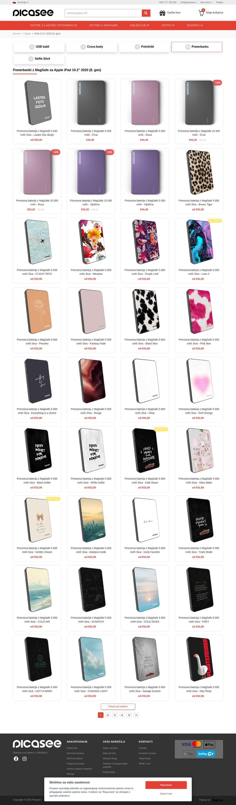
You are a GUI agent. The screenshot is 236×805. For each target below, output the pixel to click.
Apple (28, 33)
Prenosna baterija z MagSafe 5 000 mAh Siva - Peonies (37, 341)
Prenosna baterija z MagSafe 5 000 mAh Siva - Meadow (91, 272)
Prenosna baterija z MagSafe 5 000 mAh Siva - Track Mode (199, 550)
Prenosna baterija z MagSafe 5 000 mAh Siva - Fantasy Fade (91, 341)
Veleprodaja (144, 758)
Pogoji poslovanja (75, 763)
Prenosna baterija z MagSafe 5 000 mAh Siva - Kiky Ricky (199, 689)
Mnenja (70, 774)
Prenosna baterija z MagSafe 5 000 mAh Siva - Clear (145, 411)
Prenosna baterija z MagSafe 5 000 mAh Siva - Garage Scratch (145, 689)
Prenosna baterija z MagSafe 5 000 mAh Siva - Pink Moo (199, 341)
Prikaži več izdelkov (118, 706)
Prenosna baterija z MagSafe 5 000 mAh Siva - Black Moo (145, 341)
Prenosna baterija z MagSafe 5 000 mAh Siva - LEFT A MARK (37, 689)
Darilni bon (72, 748)
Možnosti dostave (75, 753)
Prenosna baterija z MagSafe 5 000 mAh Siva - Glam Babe (199, 480)
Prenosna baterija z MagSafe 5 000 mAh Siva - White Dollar (91, 480)
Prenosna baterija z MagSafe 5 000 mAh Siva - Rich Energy (199, 411)
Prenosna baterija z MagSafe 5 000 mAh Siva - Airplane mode (91, 550)
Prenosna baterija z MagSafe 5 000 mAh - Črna (91, 132)
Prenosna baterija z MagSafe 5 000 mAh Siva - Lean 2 (199, 272)
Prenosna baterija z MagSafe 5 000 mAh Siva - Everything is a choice (37, 411)
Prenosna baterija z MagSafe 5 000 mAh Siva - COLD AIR (37, 619)
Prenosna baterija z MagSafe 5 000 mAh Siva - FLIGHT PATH (37, 272)
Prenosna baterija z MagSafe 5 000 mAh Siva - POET (199, 619)
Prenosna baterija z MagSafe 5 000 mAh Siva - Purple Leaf (145, 272)
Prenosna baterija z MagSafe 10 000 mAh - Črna (199, 132)
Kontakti (143, 748)
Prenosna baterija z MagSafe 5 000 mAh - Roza (145, 132)
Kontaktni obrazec (148, 753)
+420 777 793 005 (167, 2)
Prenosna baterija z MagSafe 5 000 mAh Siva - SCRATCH (91, 619)
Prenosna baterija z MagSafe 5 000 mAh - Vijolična (145, 202)
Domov (16, 33)
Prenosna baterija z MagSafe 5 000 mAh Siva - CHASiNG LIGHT (91, 689)
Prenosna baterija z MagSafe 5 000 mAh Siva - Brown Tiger (199, 202)
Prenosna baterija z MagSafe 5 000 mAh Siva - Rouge (91, 411)
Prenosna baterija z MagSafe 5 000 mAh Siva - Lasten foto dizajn (37, 132)
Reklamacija (109, 772)
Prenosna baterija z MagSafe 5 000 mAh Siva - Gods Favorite (145, 550)
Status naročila (110, 748)
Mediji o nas (145, 763)
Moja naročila (109, 753)
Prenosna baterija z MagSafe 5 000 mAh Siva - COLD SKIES (145, 619)
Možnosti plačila (75, 758)
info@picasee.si (188, 2)
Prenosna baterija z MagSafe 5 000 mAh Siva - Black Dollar (37, 480)
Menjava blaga (110, 758)
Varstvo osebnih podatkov (79, 769)
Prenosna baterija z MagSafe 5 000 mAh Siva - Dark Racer (145, 480)
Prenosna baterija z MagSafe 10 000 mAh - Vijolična (91, 202)
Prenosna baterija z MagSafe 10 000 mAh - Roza (37, 202)
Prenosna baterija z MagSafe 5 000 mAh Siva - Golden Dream (37, 550)
